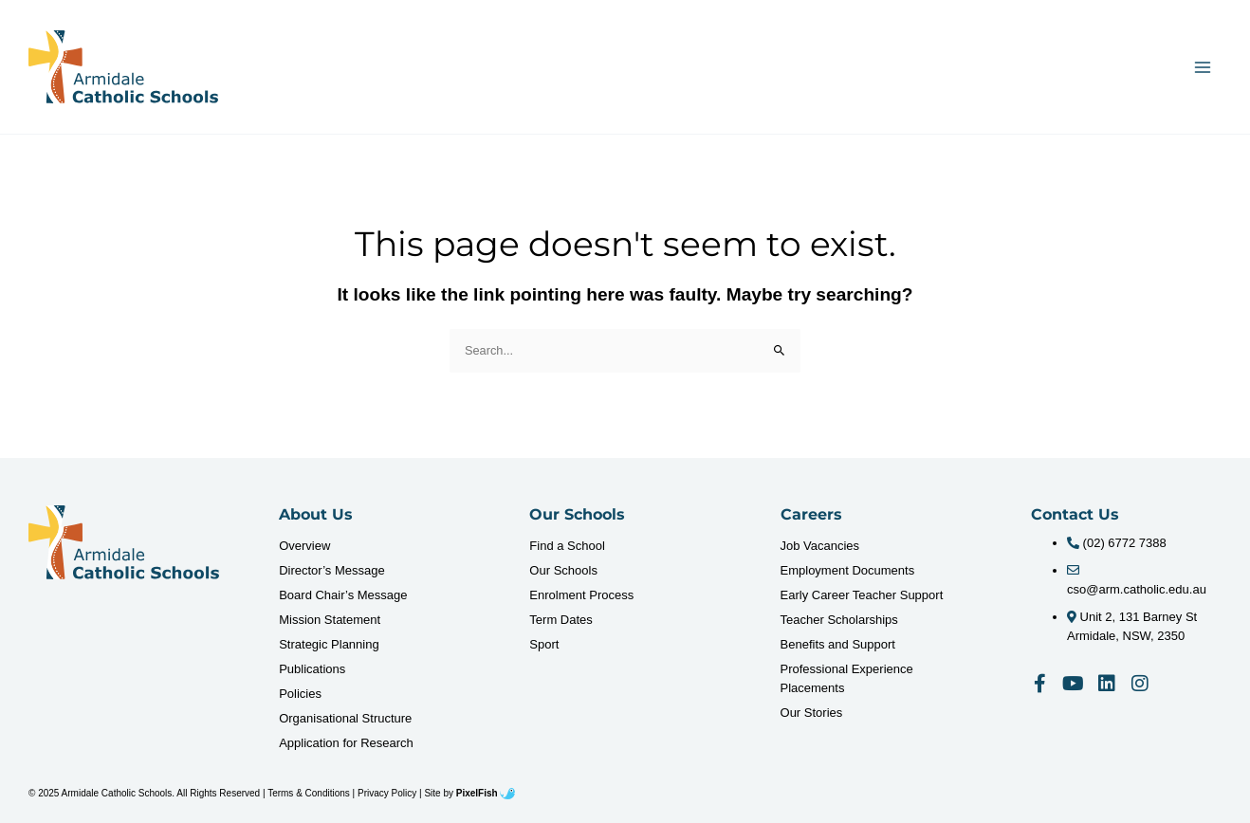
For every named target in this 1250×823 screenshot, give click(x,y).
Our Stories (812, 712)
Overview (304, 546)
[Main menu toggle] (1203, 66)
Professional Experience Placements (847, 678)
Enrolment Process (581, 595)
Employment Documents (848, 570)
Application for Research (346, 743)
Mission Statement (329, 620)
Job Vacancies (820, 546)
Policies (300, 693)
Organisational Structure (345, 718)
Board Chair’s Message (343, 595)
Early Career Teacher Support (862, 595)
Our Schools (563, 570)
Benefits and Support (838, 644)
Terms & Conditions (308, 793)
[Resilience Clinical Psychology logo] (123, 542)
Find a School (567, 546)
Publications (312, 669)
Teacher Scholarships (839, 620)
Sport (544, 644)
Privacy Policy (387, 793)
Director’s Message (332, 570)
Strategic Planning (329, 644)
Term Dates (560, 620)
